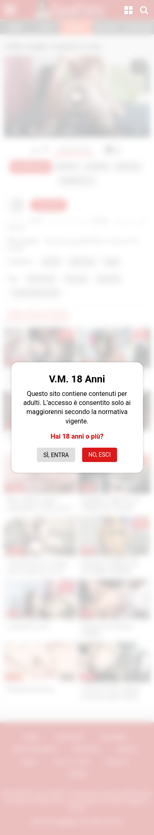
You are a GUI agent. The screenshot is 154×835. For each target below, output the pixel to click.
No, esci (99, 454)
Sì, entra (56, 455)
